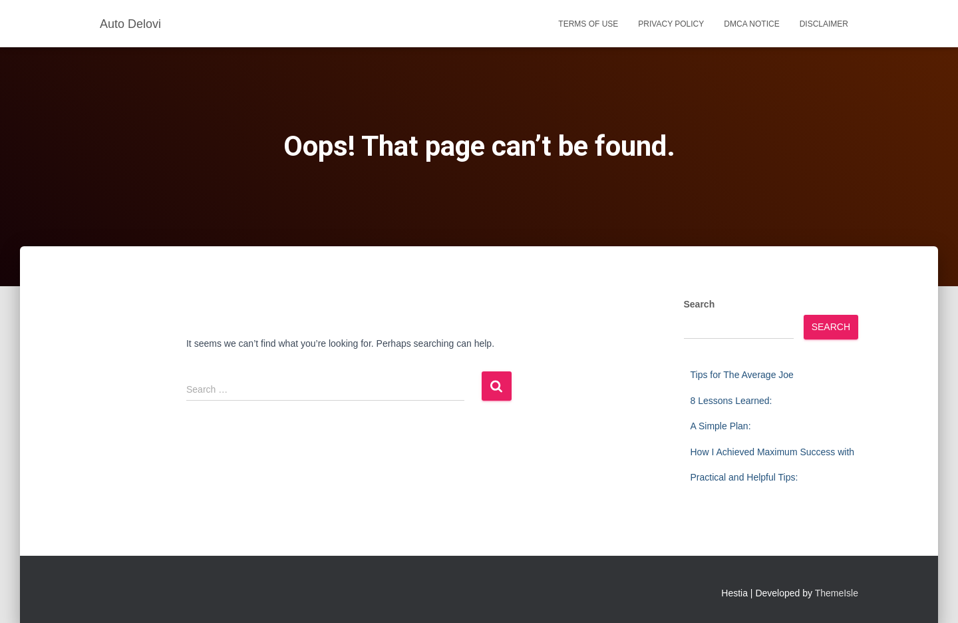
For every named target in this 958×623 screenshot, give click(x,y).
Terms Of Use (588, 24)
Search (699, 304)
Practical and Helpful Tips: (744, 477)
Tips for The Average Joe (742, 374)
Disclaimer (824, 24)
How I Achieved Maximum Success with (773, 452)
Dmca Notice (751, 24)
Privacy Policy (671, 24)
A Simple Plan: (721, 426)
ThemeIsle (836, 593)
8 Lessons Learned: (731, 400)
